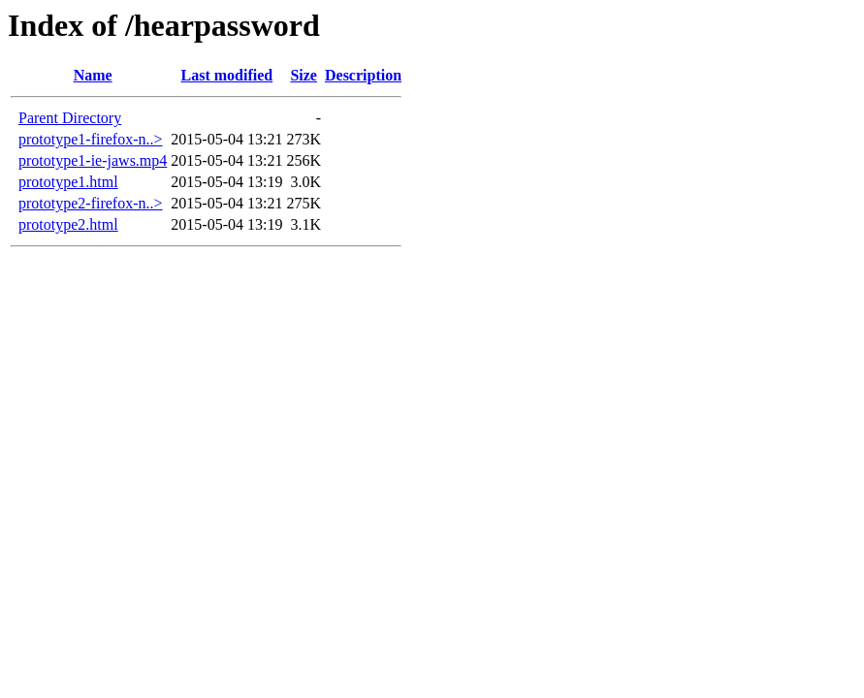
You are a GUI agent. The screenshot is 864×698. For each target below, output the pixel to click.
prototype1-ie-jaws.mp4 (92, 160)
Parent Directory (69, 118)
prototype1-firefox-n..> (90, 139)
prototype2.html (68, 224)
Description (363, 75)
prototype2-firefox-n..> (90, 203)
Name (93, 75)
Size (303, 75)
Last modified (227, 75)
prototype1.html (68, 182)
